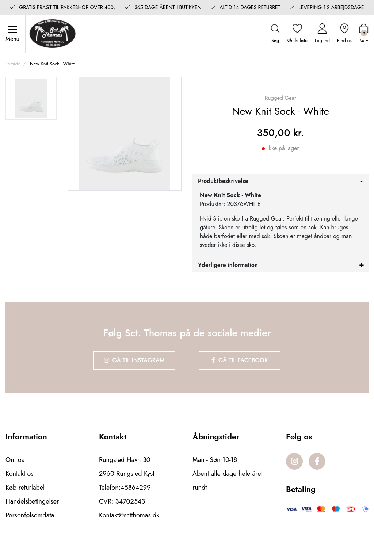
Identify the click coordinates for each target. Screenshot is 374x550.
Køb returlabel (25, 487)
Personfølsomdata (29, 515)
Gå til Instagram (134, 360)
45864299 (135, 487)
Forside (12, 63)
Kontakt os (19, 473)
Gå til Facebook (239, 360)
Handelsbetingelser (32, 501)
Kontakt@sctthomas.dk (129, 515)
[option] (31, 98)
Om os (14, 460)
